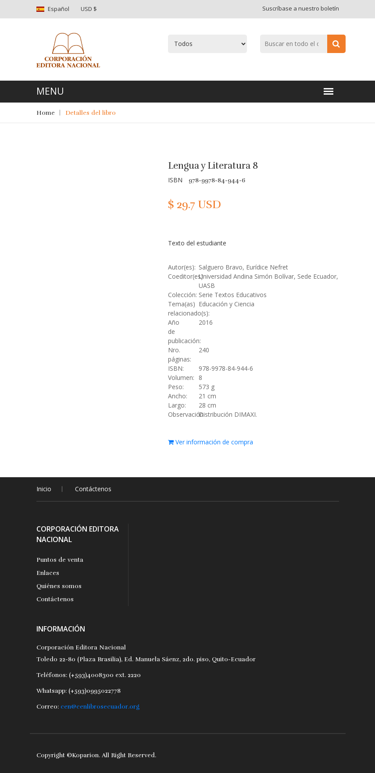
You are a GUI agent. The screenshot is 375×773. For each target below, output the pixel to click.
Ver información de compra (210, 442)
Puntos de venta (59, 560)
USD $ (89, 9)
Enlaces (47, 573)
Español (58, 9)
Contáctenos (93, 489)
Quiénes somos (59, 586)
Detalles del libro (90, 113)
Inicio (43, 489)
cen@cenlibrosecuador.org (100, 706)
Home (45, 113)
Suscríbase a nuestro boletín (300, 8)
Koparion (85, 755)
